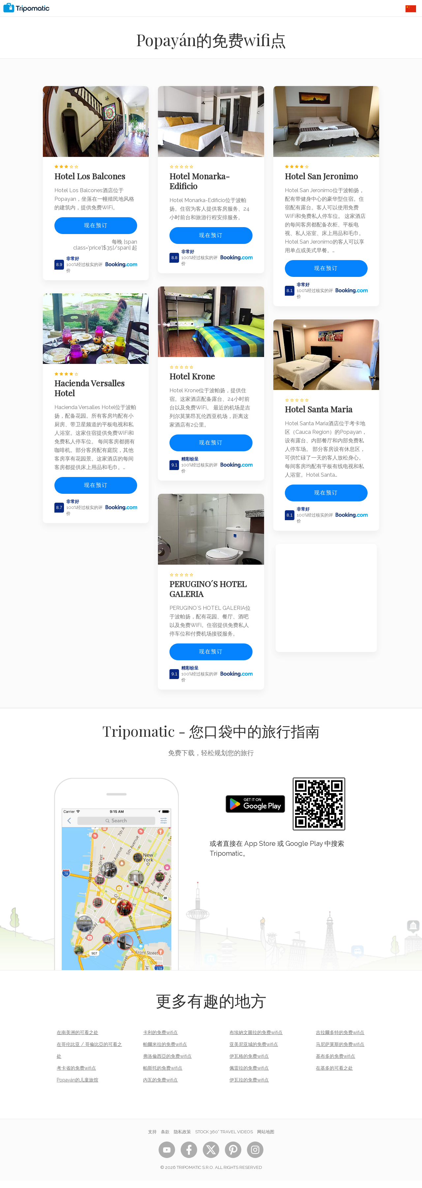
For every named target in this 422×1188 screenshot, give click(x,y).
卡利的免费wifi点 (160, 1040)
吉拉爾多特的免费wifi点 (340, 1040)
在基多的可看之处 (334, 1075)
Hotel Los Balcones (92, 173)
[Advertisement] (326, 609)
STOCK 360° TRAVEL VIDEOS (224, 1139)
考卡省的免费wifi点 (76, 1075)
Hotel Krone (195, 378)
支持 (152, 1139)
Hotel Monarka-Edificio (202, 178)
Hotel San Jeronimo (323, 173)
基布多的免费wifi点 (335, 1063)
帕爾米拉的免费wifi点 (165, 1051)
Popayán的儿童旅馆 (77, 1087)
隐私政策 (182, 1139)
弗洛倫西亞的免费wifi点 (167, 1063)
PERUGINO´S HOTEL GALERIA (210, 588)
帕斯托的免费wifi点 (162, 1075)
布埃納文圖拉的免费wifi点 (256, 1040)
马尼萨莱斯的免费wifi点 (340, 1051)
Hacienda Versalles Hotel (92, 382)
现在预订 (96, 222)
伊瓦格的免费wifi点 (249, 1063)
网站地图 (265, 1139)
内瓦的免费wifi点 (160, 1087)
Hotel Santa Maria (321, 411)
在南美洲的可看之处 (77, 1040)
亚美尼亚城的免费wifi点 (253, 1051)
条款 (165, 1139)
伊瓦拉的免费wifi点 (249, 1087)
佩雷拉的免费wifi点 (249, 1075)
